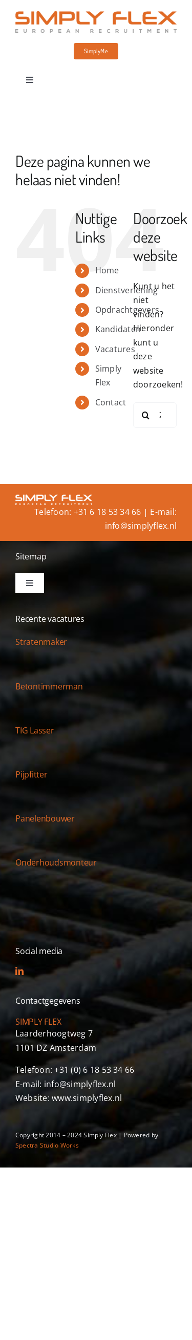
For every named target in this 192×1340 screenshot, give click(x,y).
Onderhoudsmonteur (56, 862)
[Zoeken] (146, 415)
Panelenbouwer (45, 818)
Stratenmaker (41, 641)
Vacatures (115, 349)
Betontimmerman (49, 686)
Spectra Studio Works (47, 1145)
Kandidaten (118, 329)
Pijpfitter (31, 774)
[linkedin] (19, 971)
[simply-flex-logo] (96, 15)
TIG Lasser (34, 730)
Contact (110, 402)
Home (107, 270)
